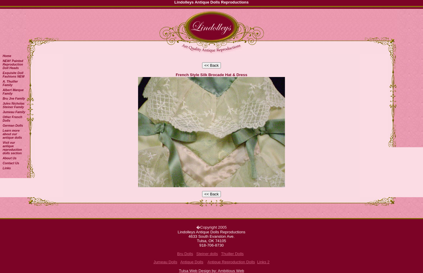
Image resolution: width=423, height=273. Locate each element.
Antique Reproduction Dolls (231, 262)
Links (7, 168)
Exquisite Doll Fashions (14, 74)
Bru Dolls (185, 254)
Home (7, 56)
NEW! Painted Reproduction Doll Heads (13, 64)
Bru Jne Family (14, 98)
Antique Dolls (192, 262)
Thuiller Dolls (232, 254)
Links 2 (263, 262)
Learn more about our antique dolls (12, 134)
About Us (9, 158)
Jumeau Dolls (165, 262)
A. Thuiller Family (10, 83)
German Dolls (13, 125)
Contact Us (11, 163)
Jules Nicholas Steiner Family (14, 105)
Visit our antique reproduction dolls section (12, 148)
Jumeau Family (14, 112)
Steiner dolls (207, 254)
